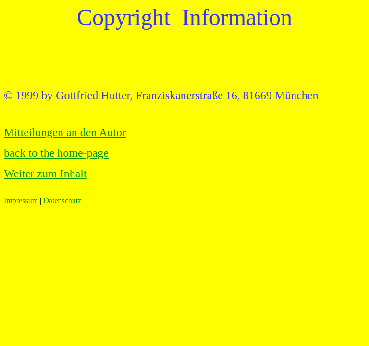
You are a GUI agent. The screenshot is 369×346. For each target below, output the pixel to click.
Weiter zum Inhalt (45, 173)
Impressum (21, 201)
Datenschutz (62, 201)
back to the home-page (56, 153)
